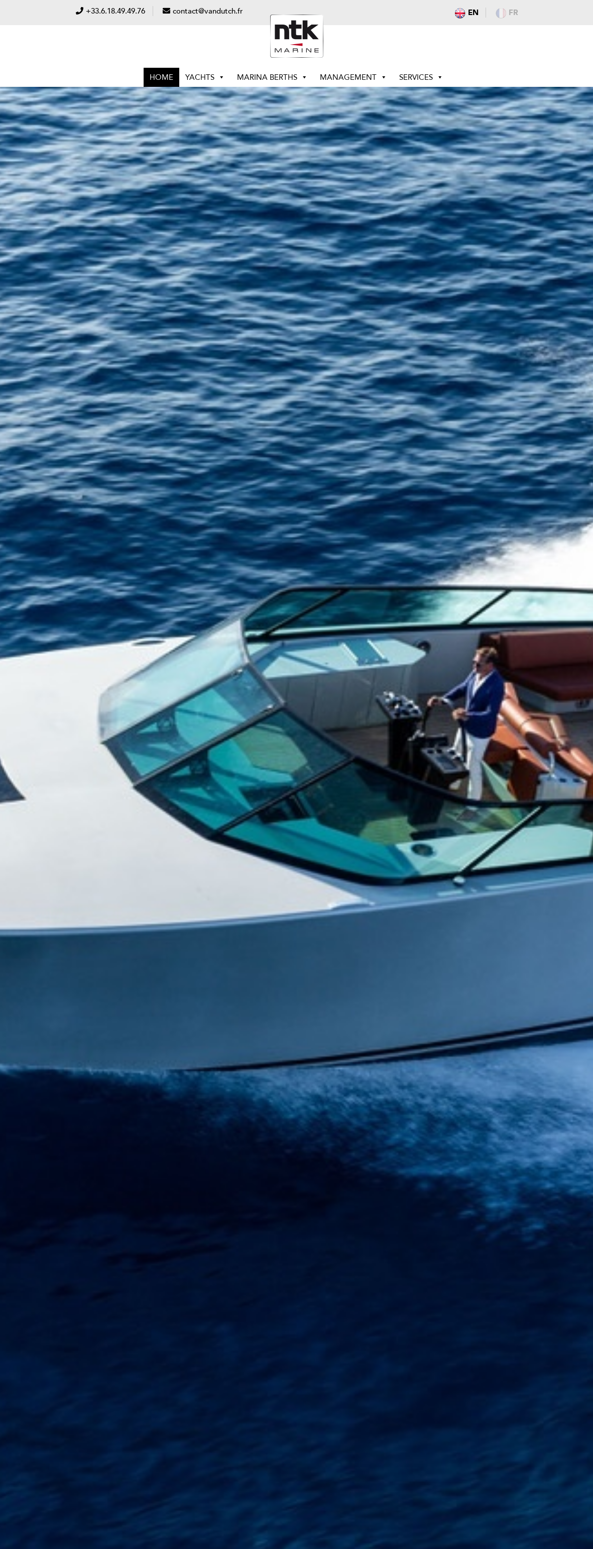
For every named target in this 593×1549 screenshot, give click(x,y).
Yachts (205, 77)
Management (353, 77)
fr (507, 13)
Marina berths (272, 77)
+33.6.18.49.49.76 (115, 11)
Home (161, 77)
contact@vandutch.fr (208, 11)
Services (421, 77)
